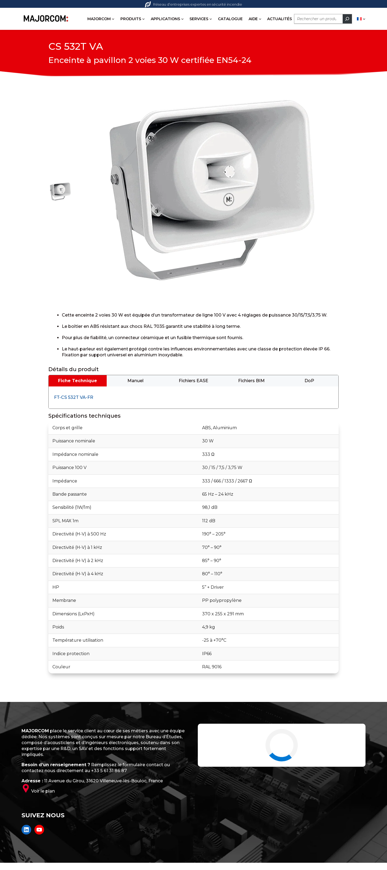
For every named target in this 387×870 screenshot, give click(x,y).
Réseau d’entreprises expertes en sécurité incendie (193, 4)
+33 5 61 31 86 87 (109, 772)
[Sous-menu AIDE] (260, 18)
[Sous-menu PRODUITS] (143, 18)
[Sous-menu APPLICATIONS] (182, 18)
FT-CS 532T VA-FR (73, 399)
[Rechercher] (347, 18)
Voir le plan (43, 792)
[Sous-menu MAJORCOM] (113, 18)
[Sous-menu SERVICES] (210, 18)
